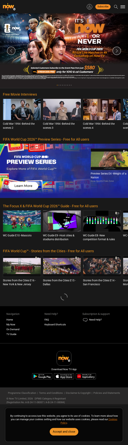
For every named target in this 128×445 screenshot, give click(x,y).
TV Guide (11, 334)
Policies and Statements (106, 392)
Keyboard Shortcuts (55, 324)
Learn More (23, 186)
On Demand (12, 329)
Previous (11, 51)
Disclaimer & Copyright (78, 392)
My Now (10, 324)
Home (9, 319)
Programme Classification (22, 392)
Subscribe (102, 6)
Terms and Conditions (51, 392)
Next (117, 51)
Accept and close (64, 431)
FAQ (46, 319)
